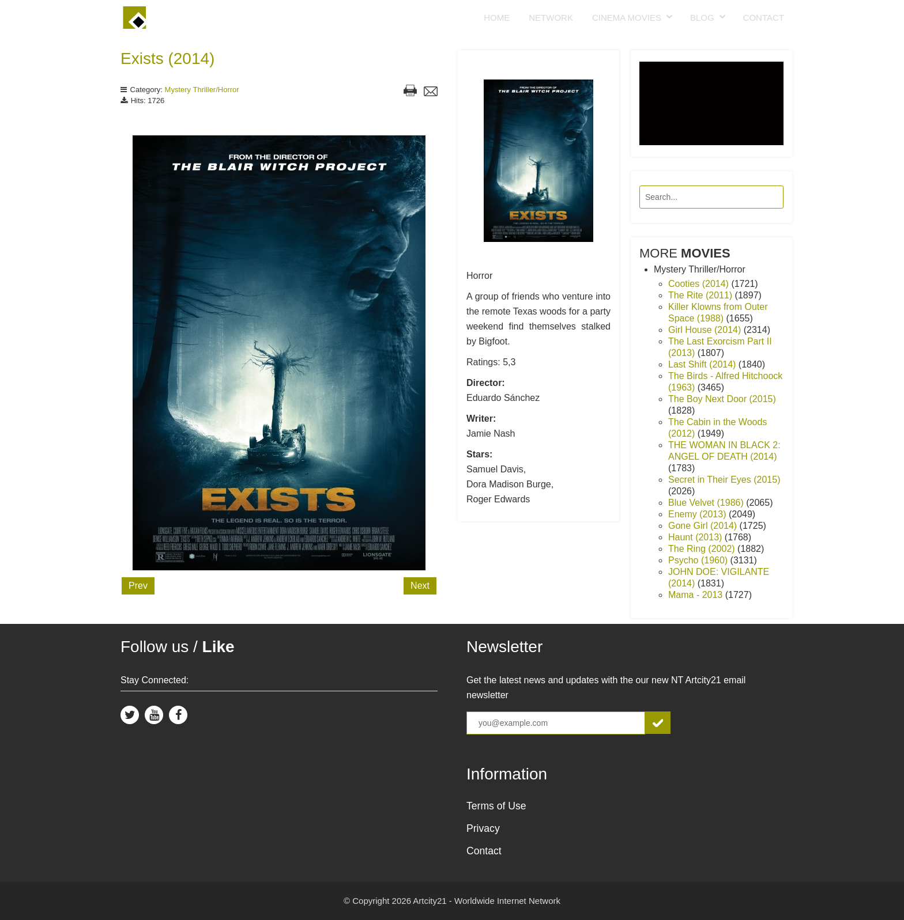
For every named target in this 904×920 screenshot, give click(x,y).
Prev (138, 585)
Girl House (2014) (706, 330)
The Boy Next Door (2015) (722, 399)
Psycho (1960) (699, 560)
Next (420, 585)
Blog (702, 17)
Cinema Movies (626, 17)
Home (497, 17)
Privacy (483, 828)
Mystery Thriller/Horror (202, 89)
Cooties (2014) (699, 284)
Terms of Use (496, 806)
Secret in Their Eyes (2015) (724, 479)
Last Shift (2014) (703, 364)
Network (551, 17)
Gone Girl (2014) (704, 526)
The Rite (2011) (701, 295)
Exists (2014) (167, 58)
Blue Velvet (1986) (707, 503)
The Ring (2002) (702, 549)
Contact (763, 17)
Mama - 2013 (696, 595)
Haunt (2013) (696, 537)
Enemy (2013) (698, 514)
